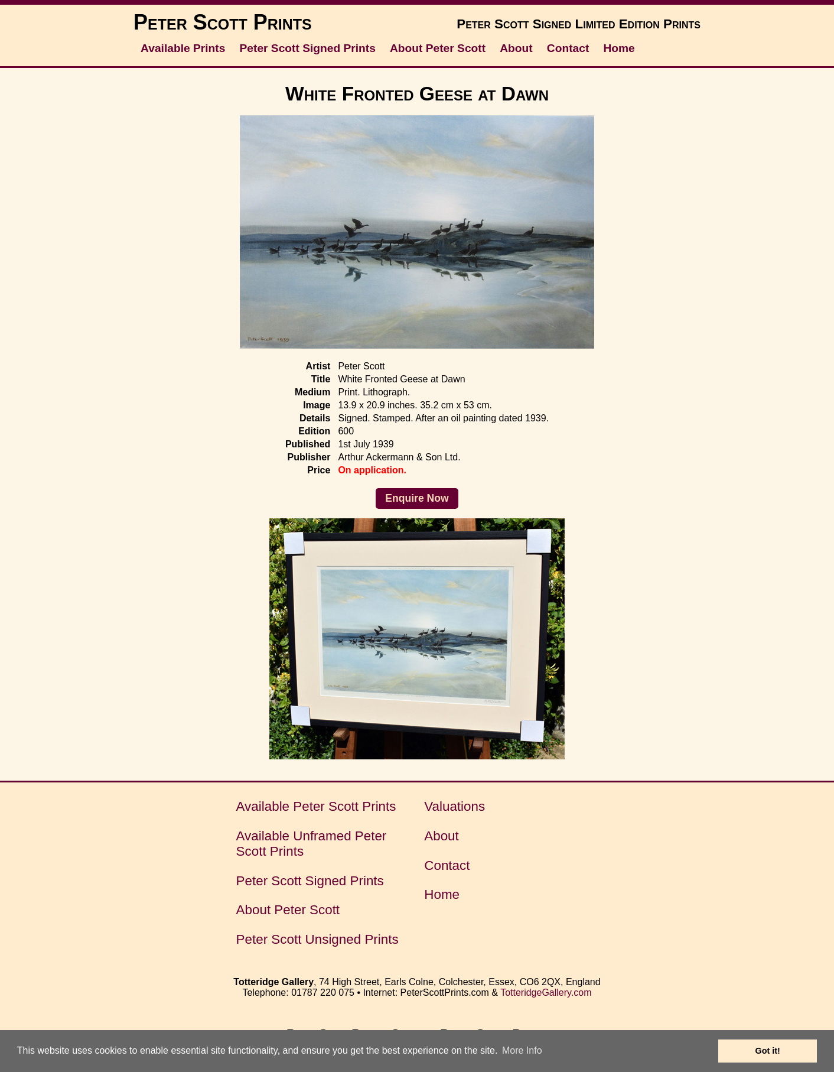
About (516, 48)
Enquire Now (417, 498)
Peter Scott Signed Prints (308, 48)
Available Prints (183, 48)
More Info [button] (522, 1050)
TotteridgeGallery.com (545, 992)
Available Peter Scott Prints (316, 806)
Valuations (454, 806)
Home (618, 48)
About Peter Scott (438, 48)
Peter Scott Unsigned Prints (317, 939)
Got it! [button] (767, 1050)
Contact (568, 48)
